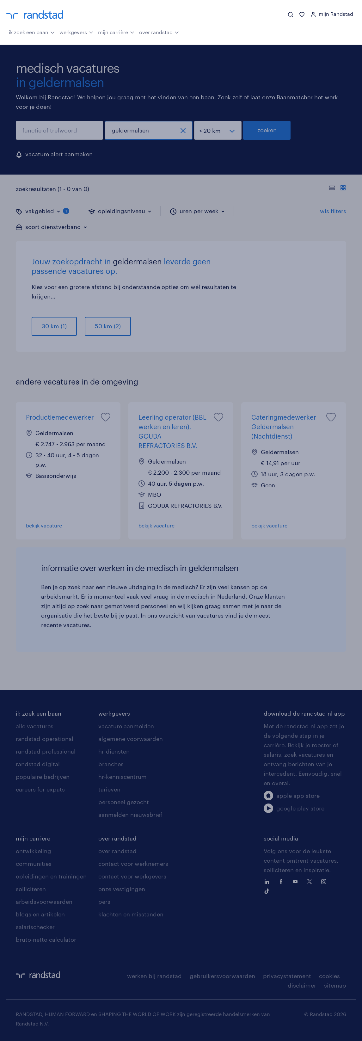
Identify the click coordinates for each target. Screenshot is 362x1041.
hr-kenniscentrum (122, 776)
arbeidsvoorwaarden (44, 901)
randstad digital (38, 764)
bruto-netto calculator (46, 939)
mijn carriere (33, 838)
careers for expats (40, 789)
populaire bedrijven (43, 776)
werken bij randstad (154, 975)
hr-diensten (114, 751)
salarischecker (35, 926)
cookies (329, 975)
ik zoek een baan (32, 31)
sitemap (335, 985)
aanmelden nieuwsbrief (130, 814)
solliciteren (31, 888)
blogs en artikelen (40, 914)
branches (111, 764)
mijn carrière (116, 31)
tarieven (109, 789)
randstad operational (44, 738)
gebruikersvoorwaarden (222, 975)
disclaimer (302, 985)
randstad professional (46, 751)
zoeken (267, 129)
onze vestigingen (121, 888)
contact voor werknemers (133, 863)
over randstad (159, 31)
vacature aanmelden (126, 726)
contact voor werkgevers (132, 876)
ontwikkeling (33, 850)
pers (104, 901)
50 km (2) (108, 326)
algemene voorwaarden (130, 738)
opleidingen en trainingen (51, 876)
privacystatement (287, 975)
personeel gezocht (123, 801)
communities (34, 863)
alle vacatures (34, 726)
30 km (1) (54, 326)
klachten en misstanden (130, 914)
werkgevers (76, 31)
